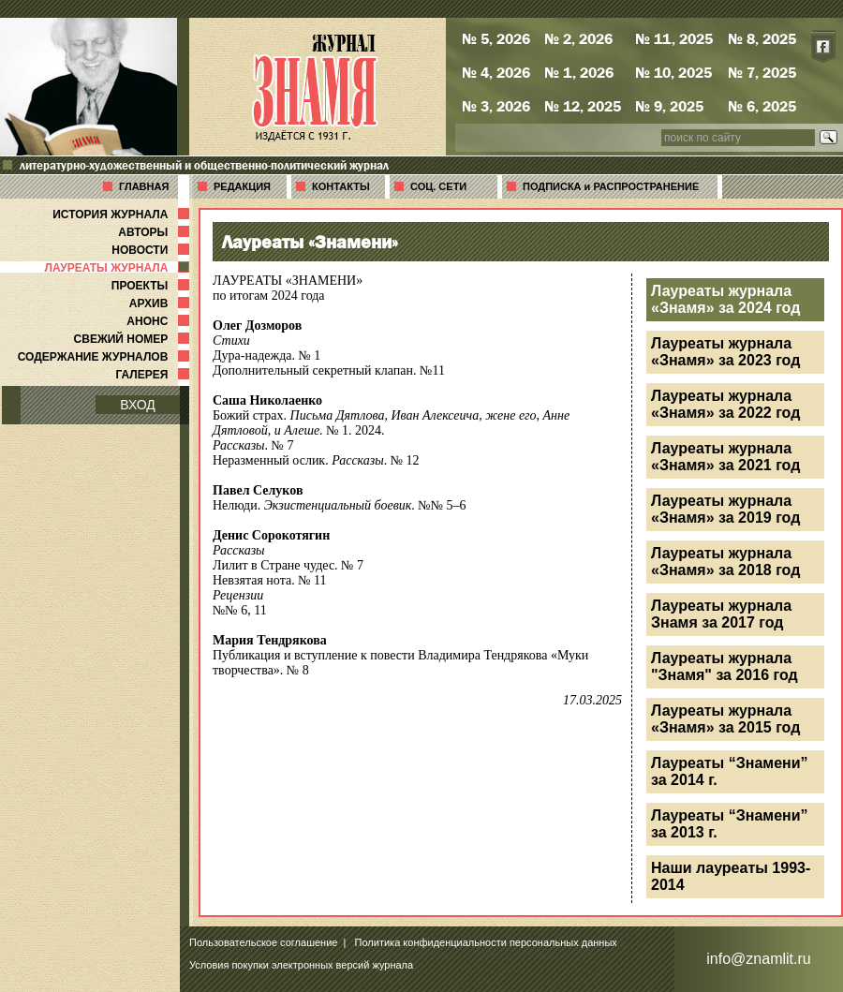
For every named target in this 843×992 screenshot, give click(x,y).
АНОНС (159, 321)
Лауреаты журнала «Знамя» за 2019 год (725, 509)
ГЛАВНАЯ (144, 186)
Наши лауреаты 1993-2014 (730, 876)
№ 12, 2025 (582, 105)
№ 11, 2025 (674, 38)
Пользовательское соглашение (263, 942)
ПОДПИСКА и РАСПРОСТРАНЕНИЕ (611, 186)
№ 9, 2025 (669, 105)
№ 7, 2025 (762, 72)
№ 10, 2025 (673, 72)
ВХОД (137, 404)
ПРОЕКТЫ (152, 285)
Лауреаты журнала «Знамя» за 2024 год (725, 299)
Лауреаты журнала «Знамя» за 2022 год (725, 404)
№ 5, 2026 (496, 38)
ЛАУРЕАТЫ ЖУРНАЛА (119, 267)
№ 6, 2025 (762, 105)
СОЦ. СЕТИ (438, 186)
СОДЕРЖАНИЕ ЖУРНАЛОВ (105, 356)
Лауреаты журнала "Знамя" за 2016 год (724, 666)
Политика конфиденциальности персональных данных (486, 942)
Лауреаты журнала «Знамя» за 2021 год (725, 456)
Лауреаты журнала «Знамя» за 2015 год (725, 719)
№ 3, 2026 (496, 105)
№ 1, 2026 (579, 72)
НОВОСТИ (152, 250)
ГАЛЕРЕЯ (154, 374)
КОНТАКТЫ (341, 186)
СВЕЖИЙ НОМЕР (133, 339)
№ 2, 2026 (578, 38)
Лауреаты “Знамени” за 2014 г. (729, 771)
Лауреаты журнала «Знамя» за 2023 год (725, 351)
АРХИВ (161, 303)
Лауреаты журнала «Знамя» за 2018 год (725, 561)
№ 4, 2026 (496, 72)
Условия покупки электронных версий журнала (301, 964)
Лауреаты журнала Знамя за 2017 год (721, 614)
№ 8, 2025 (762, 38)
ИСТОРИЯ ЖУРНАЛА (122, 214)
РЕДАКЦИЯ (242, 186)
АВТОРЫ (155, 232)
